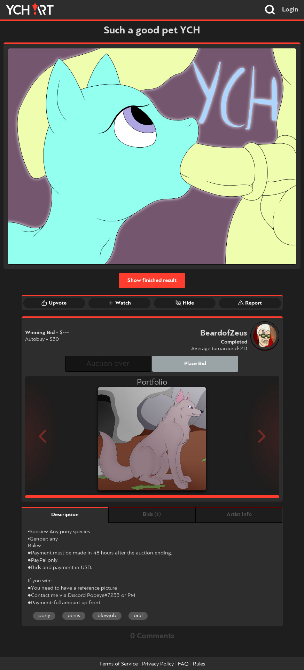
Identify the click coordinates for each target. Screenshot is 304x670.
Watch (119, 303)
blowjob (107, 615)
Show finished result (152, 280)
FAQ (183, 664)
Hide (185, 303)
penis (74, 615)
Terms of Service (118, 664)
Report (250, 303)
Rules (199, 664)
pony (44, 615)
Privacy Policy (158, 664)
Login (290, 9)
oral (138, 615)
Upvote (54, 303)
